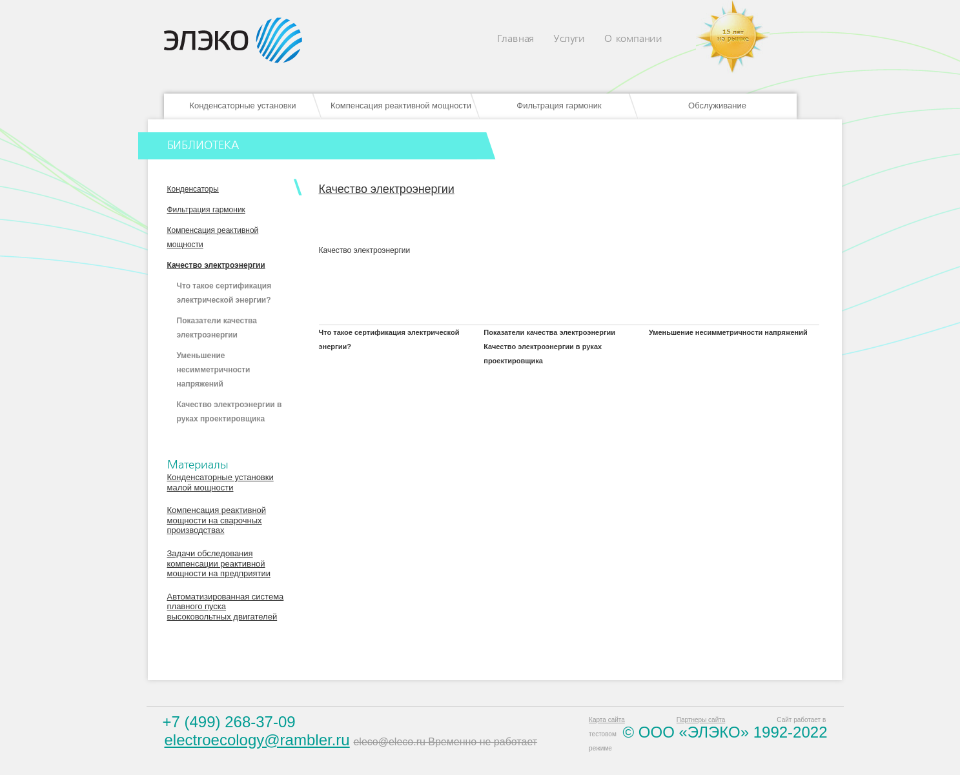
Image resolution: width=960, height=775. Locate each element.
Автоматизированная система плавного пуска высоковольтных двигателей (225, 606)
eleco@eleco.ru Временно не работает (445, 741)
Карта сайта (607, 719)
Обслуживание (717, 105)
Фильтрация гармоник (558, 105)
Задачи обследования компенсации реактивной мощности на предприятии (219, 563)
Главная (516, 39)
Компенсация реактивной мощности (401, 105)
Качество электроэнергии (216, 265)
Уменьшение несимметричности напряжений (213, 369)
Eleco (233, 40)
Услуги (569, 39)
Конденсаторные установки (242, 105)
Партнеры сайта (701, 719)
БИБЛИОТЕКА (203, 146)
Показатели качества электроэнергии (549, 332)
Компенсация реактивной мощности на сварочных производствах (217, 520)
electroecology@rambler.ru (257, 740)
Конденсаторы (193, 189)
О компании (633, 39)
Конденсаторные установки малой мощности (220, 482)
